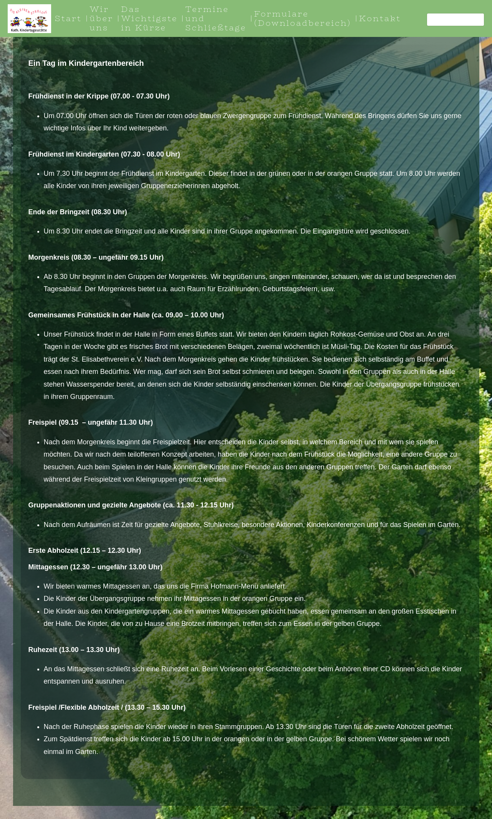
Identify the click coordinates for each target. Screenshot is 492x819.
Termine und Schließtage (215, 18)
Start (68, 18)
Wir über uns (101, 18)
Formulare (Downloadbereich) (302, 18)
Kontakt (380, 18)
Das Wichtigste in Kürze (149, 18)
